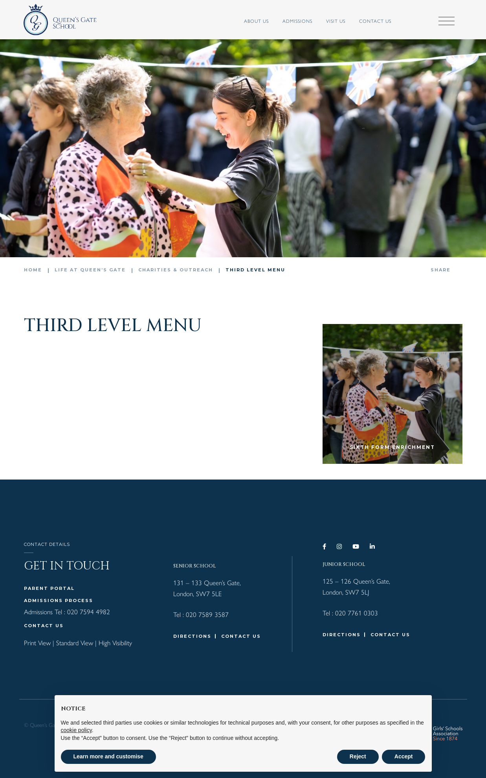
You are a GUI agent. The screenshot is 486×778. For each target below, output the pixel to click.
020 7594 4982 (88, 611)
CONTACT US (44, 625)
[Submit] (419, 21)
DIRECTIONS (192, 636)
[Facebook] (325, 546)
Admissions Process (58, 600)
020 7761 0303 (356, 612)
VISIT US (335, 20)
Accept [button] (403, 756)
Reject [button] (358, 756)
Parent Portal (49, 588)
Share (441, 270)
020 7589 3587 (207, 614)
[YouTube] (356, 546)
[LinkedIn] (373, 546)
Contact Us (375, 20)
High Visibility (115, 642)
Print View (37, 642)
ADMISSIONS (297, 20)
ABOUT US (256, 20)
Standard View (74, 642)
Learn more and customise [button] (108, 756)
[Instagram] (340, 546)
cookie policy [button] (76, 730)
